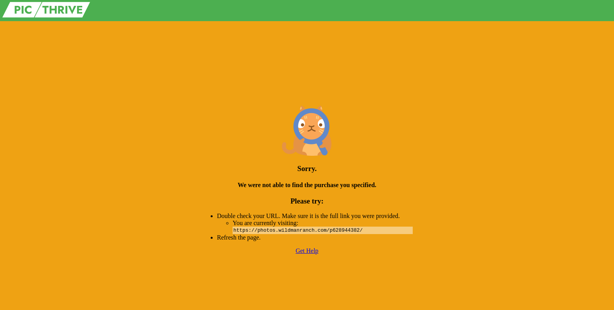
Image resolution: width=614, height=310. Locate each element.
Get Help (307, 250)
